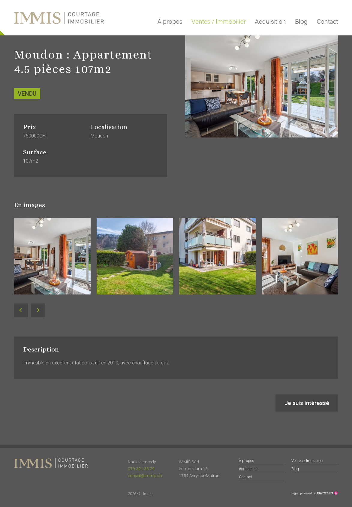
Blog (301, 21)
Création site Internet (318, 493)
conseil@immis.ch (145, 475)
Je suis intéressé (306, 403)
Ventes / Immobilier (218, 21)
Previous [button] (21, 310)
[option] (52, 260)
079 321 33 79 (141, 468)
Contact (327, 21)
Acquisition (270, 21)
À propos (169, 21)
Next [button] (38, 310)
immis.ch (59, 18)
